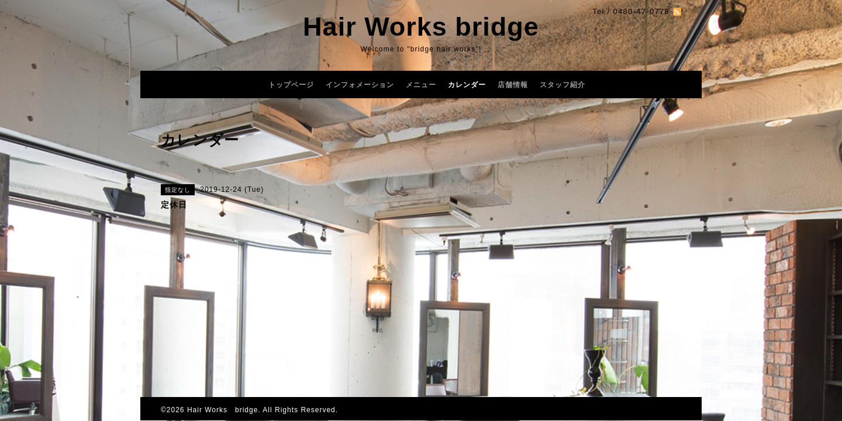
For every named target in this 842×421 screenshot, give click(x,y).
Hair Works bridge (421, 27)
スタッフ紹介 (562, 85)
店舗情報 (513, 85)
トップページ (291, 85)
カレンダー (467, 85)
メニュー (421, 85)
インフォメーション (360, 85)
